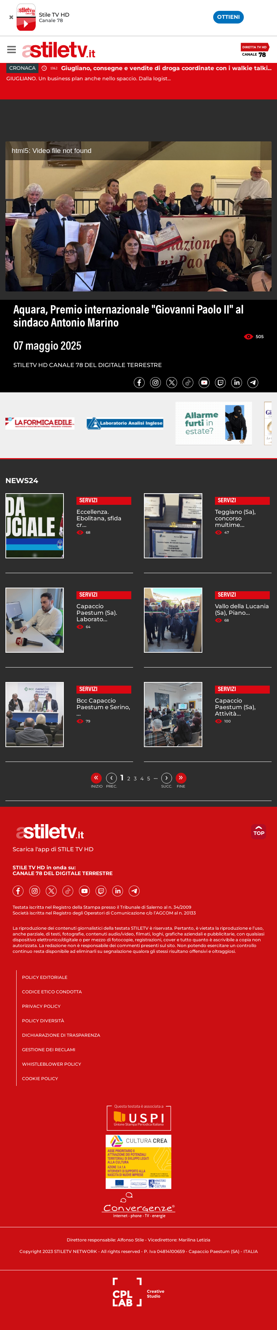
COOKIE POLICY (40, 1078)
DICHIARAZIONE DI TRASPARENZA (61, 1035)
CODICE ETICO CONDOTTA (52, 991)
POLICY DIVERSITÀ (43, 1020)
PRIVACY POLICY (41, 1006)
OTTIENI (228, 16)
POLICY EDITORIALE (44, 977)
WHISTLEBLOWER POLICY (51, 1064)
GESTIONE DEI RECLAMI (48, 1049)
